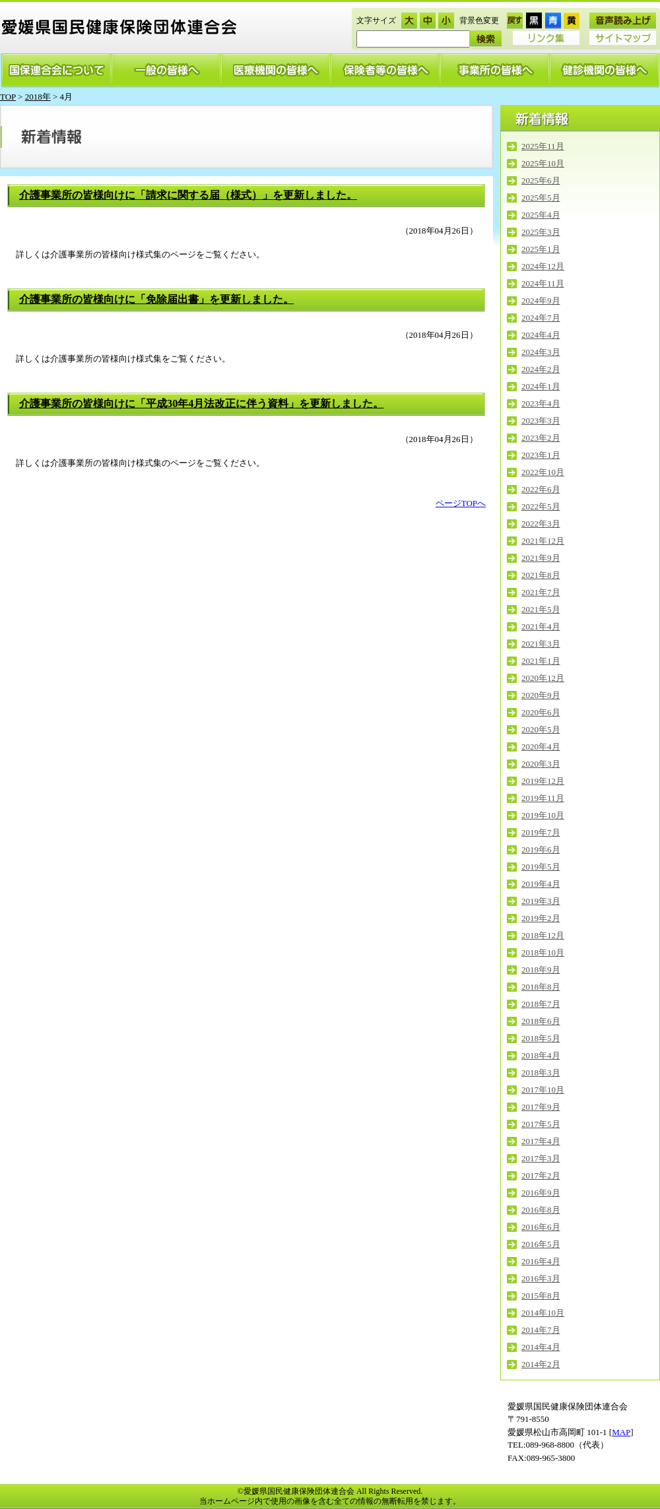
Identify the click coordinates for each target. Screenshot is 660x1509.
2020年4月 (540, 747)
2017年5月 (540, 1124)
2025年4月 (540, 215)
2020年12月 (542, 678)
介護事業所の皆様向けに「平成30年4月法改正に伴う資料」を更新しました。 (201, 404)
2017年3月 (540, 1158)
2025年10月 (542, 163)
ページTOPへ (461, 503)
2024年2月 (540, 369)
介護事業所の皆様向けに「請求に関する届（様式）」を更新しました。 (188, 195)
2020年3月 (540, 764)
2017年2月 (540, 1175)
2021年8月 (540, 575)
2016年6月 (540, 1227)
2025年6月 (540, 180)
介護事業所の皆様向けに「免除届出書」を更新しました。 (156, 299)
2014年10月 (542, 1313)
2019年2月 (540, 918)
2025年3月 (540, 232)
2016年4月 (540, 1261)
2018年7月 (540, 1004)
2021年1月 (540, 661)
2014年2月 (540, 1364)
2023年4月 (540, 403)
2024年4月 (540, 335)
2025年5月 (540, 198)
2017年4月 (540, 1141)
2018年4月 (540, 1055)
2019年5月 (540, 867)
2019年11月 (542, 798)
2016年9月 (540, 1193)
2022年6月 (540, 489)
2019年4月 (540, 884)
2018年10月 (542, 952)
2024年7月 (540, 318)
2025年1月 (540, 249)
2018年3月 (540, 1072)
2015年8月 (540, 1295)
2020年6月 (540, 712)
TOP (8, 97)
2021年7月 (540, 592)
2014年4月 (540, 1347)
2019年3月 (540, 901)
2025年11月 (542, 146)
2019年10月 (542, 815)
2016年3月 (540, 1278)
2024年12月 (542, 266)
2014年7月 (540, 1330)
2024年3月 (540, 352)
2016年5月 (540, 1244)
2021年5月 (540, 609)
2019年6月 (540, 849)
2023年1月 (540, 455)
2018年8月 (540, 987)
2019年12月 (542, 781)
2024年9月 (540, 300)
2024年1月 (540, 386)
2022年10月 (542, 472)
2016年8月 (540, 1210)
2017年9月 (540, 1107)
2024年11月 (542, 283)
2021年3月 (540, 644)
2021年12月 (542, 541)
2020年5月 (540, 729)
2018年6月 (540, 1021)
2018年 (38, 97)
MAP (621, 1432)
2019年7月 (540, 832)
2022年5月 (540, 506)
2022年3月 (540, 524)
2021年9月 (540, 558)
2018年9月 (540, 970)
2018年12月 (542, 935)
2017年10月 (542, 1090)
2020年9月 (540, 695)
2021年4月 (540, 626)
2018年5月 (540, 1038)
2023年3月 (540, 421)
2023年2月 (540, 438)
